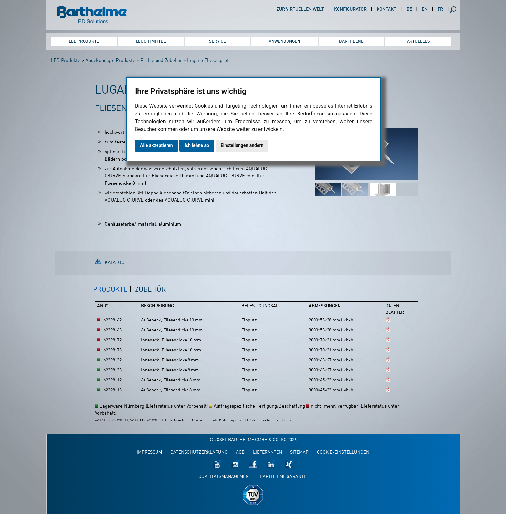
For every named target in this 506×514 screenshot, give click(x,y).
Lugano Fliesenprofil (209, 60)
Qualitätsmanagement (224, 477)
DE (409, 9)
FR (440, 9)
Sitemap (299, 452)
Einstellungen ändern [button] (242, 145)
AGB (240, 452)
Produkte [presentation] (110, 289)
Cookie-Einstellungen (343, 452)
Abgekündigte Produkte (110, 60)
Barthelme (351, 41)
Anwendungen (284, 41)
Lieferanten (267, 452)
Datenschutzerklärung (199, 452)
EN (425, 9)
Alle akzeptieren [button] (156, 145)
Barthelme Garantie (284, 477)
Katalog (115, 263)
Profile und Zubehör (161, 60)
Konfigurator (350, 9)
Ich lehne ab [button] (197, 145)
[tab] (112, 293)
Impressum (149, 452)
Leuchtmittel (151, 41)
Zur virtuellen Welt (300, 9)
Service (217, 41)
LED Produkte (84, 41)
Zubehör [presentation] (150, 289)
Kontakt (386, 9)
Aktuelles (418, 41)
